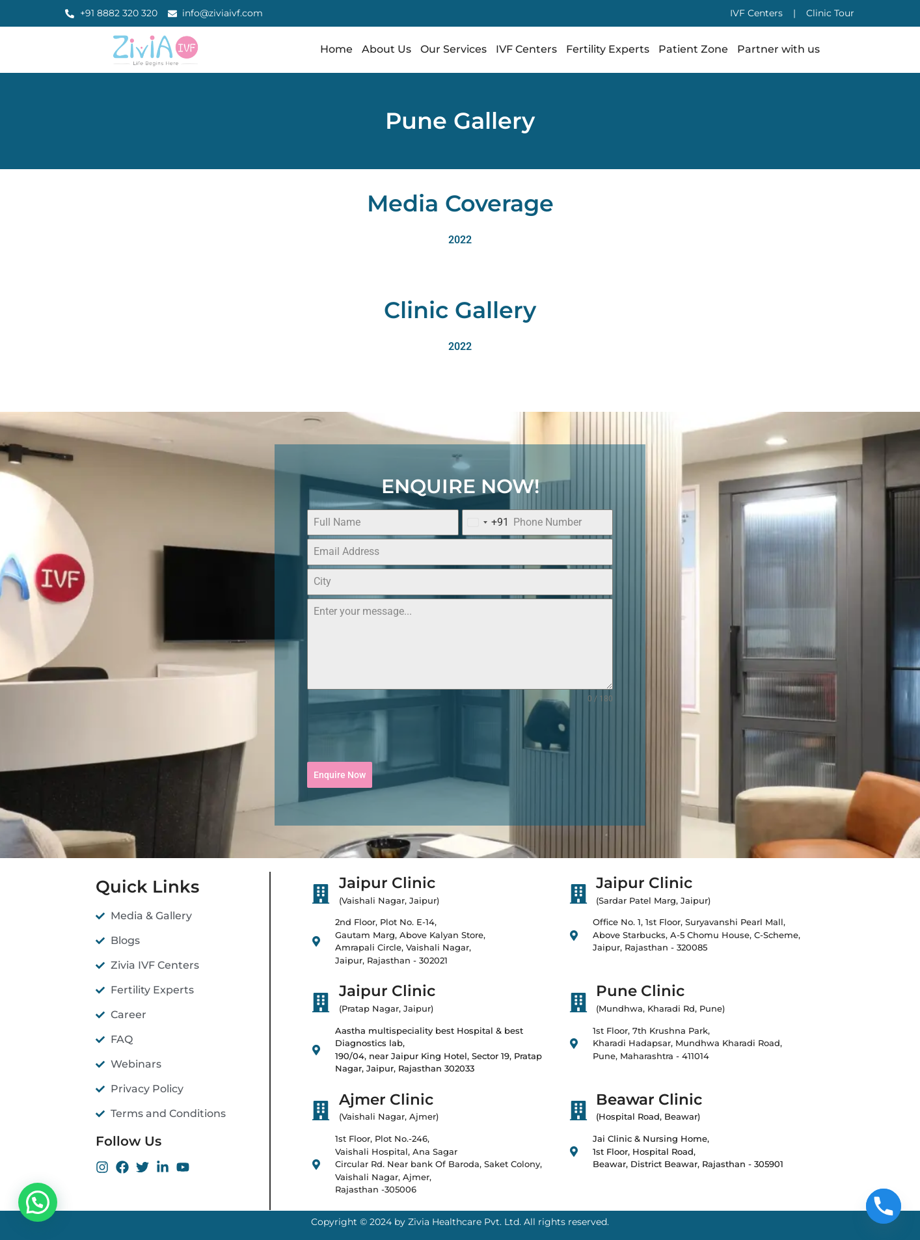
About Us (386, 49)
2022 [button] (460, 240)
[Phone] (883, 1206)
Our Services (453, 49)
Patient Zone (693, 49)
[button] (37, 1202)
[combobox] (486, 522)
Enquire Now (340, 775)
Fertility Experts (607, 49)
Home (336, 49)
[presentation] (460, 733)
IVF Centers (526, 49)
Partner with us (778, 49)
